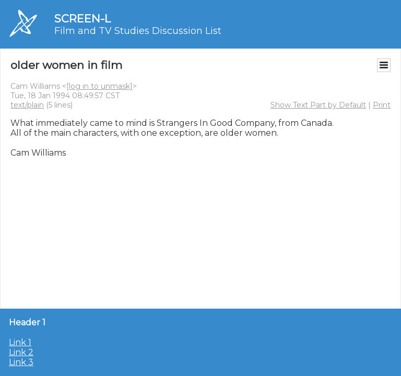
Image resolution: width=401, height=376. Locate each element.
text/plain (27, 105)
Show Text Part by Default (318, 105)
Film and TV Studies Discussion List (137, 31)
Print (382, 105)
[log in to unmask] (99, 86)
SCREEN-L (82, 18)
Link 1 (20, 342)
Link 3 (21, 362)
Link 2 (21, 352)
